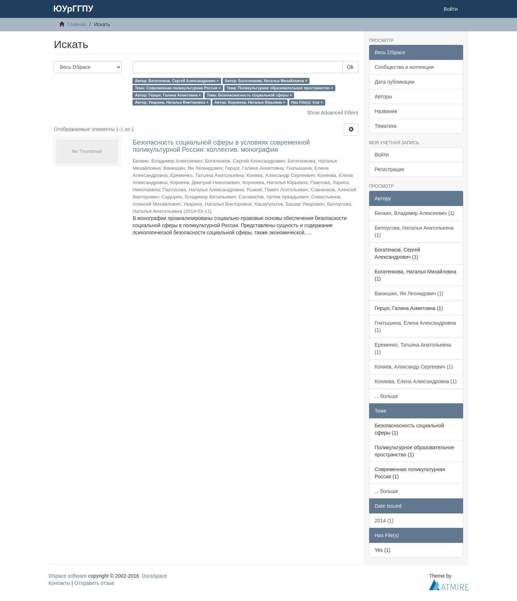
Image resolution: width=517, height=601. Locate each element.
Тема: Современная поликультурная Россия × (178, 88)
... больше (387, 396)
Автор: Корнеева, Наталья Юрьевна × (249, 102)
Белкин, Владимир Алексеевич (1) (415, 213)
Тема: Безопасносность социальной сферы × (249, 95)
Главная (76, 24)
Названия (386, 111)
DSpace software (67, 576)
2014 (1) (384, 520)
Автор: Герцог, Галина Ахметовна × (168, 95)
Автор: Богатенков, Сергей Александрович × (177, 81)
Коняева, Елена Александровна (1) (416, 381)
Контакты (59, 583)
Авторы (383, 96)
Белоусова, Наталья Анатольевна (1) (414, 231)
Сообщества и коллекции (404, 67)
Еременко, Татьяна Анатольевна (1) (413, 348)
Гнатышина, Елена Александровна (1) (415, 326)
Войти (382, 155)
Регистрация (389, 169)
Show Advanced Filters (332, 113)
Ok (350, 67)
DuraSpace (154, 576)
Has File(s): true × (307, 102)
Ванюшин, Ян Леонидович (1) (409, 293)
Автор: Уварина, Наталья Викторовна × (172, 102)
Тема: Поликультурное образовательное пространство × (280, 88)
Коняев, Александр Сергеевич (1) (414, 367)
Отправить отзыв (94, 583)
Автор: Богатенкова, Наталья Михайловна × (266, 81)
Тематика (386, 126)
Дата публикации (395, 82)
